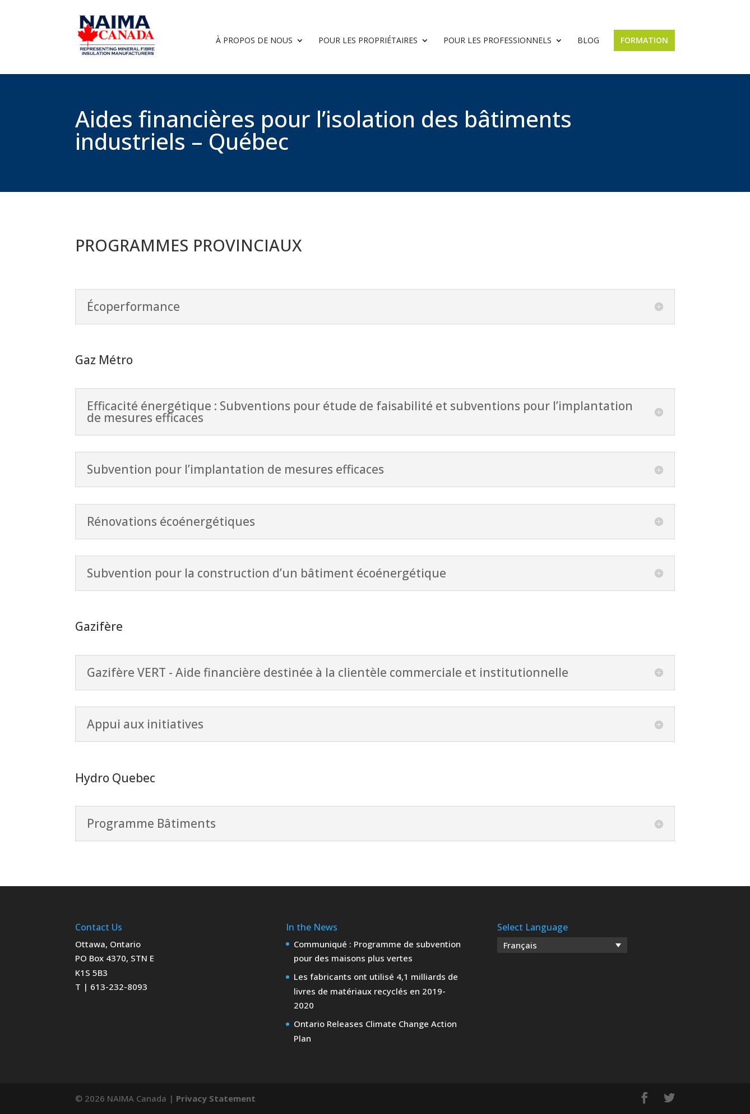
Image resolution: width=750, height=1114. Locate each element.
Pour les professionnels (497, 40)
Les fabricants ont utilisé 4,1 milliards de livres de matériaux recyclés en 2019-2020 (376, 991)
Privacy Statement (216, 1098)
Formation (644, 40)
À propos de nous (254, 40)
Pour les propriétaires (368, 40)
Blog (588, 40)
